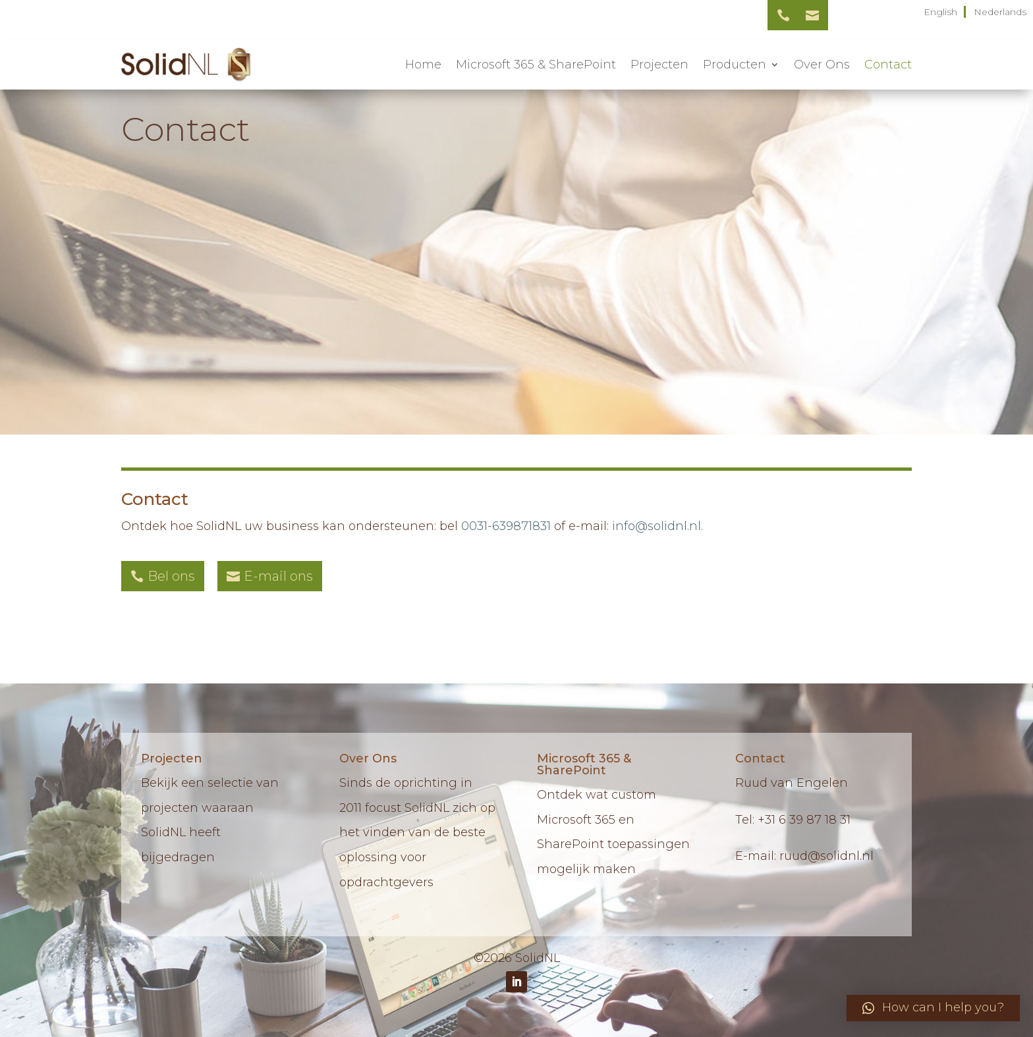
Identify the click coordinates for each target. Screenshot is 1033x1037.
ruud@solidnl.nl (826, 856)
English (940, 12)
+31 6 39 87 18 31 (804, 819)
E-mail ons (278, 576)
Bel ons (171, 576)
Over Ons (822, 64)
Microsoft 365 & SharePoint (536, 64)
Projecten (659, 64)
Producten (734, 64)
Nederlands (1000, 12)
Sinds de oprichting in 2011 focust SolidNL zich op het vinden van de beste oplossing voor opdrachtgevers (417, 833)
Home (423, 64)
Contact (888, 64)
